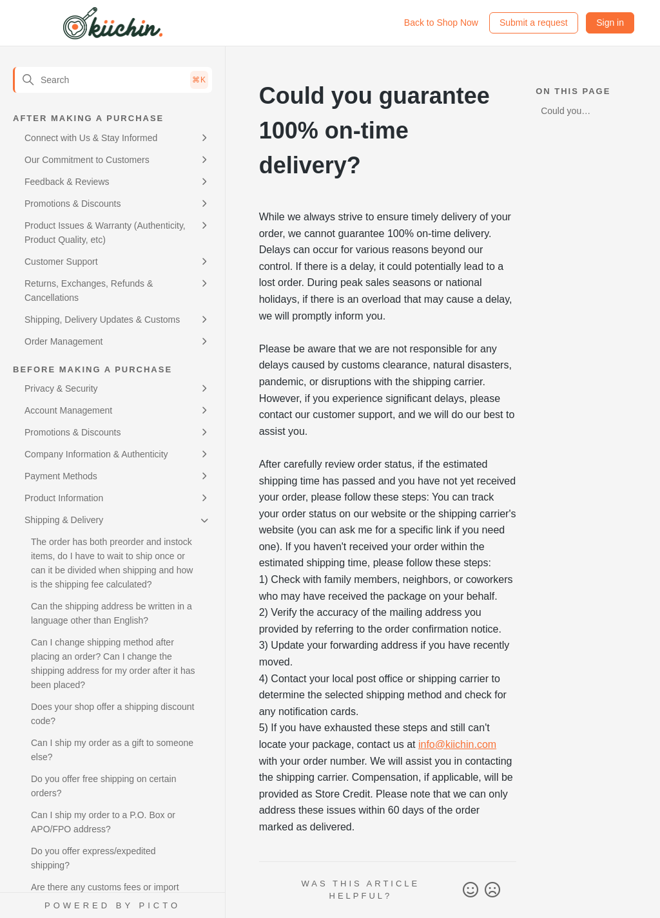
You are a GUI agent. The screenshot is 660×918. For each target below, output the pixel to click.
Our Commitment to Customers (87, 160)
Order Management (63, 341)
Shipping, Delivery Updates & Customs (102, 319)
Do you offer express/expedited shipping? (93, 858)
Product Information (63, 498)
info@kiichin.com (457, 744)
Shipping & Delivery (63, 520)
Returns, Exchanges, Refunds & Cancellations (88, 290)
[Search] (112, 80)
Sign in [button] (610, 22)
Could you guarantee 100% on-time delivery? (575, 113)
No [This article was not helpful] (492, 890)
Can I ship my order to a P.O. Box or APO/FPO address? (103, 822)
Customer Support (61, 261)
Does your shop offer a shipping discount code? (112, 714)
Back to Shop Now (441, 22)
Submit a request (534, 22)
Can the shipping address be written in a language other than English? (111, 613)
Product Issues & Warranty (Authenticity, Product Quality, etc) (105, 232)
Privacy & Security (61, 388)
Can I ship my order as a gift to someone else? (112, 750)
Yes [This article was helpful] (470, 890)
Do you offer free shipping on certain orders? (103, 786)
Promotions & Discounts (72, 203)
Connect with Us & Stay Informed (90, 138)
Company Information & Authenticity (96, 454)
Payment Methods (60, 476)
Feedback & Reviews (67, 182)
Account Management (68, 410)
